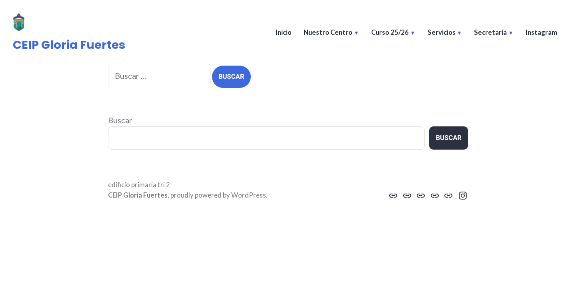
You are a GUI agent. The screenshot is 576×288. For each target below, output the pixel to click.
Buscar (120, 120)
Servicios (442, 32)
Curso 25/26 (390, 32)
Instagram (541, 32)
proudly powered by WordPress (218, 195)
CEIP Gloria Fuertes (69, 45)
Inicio (284, 32)
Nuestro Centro (328, 32)
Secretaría (490, 32)
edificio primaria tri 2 (139, 185)
